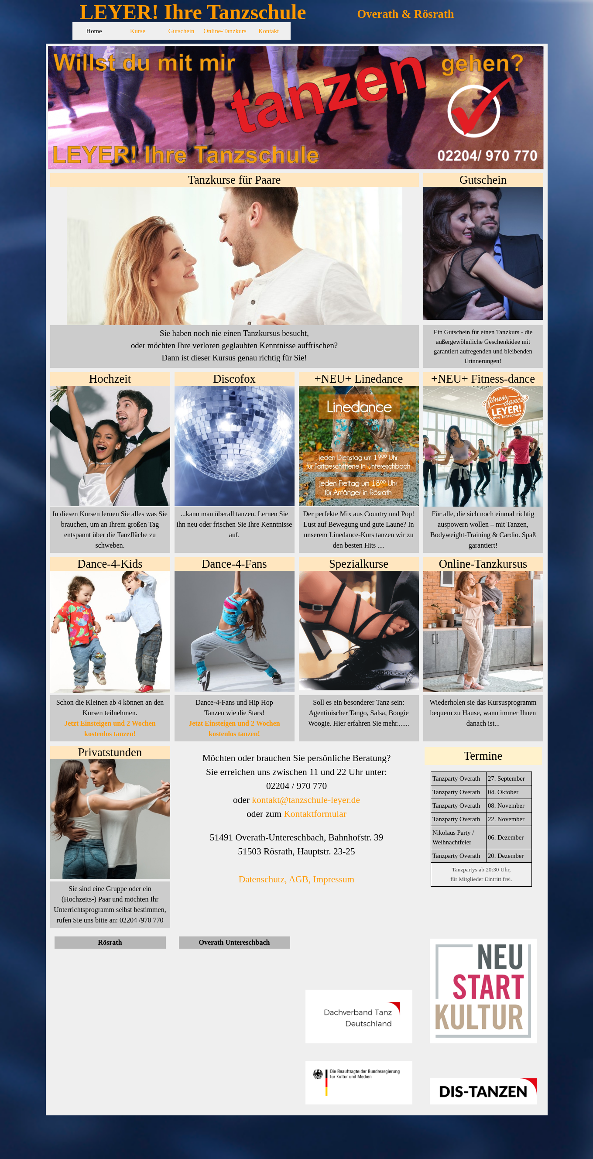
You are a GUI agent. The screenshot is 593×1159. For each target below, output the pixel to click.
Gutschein (181, 30)
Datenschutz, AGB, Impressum (296, 879)
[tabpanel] (483, 346)
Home (94, 30)
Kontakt (268, 30)
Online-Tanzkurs (224, 30)
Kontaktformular (315, 814)
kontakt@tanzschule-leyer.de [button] (306, 800)
